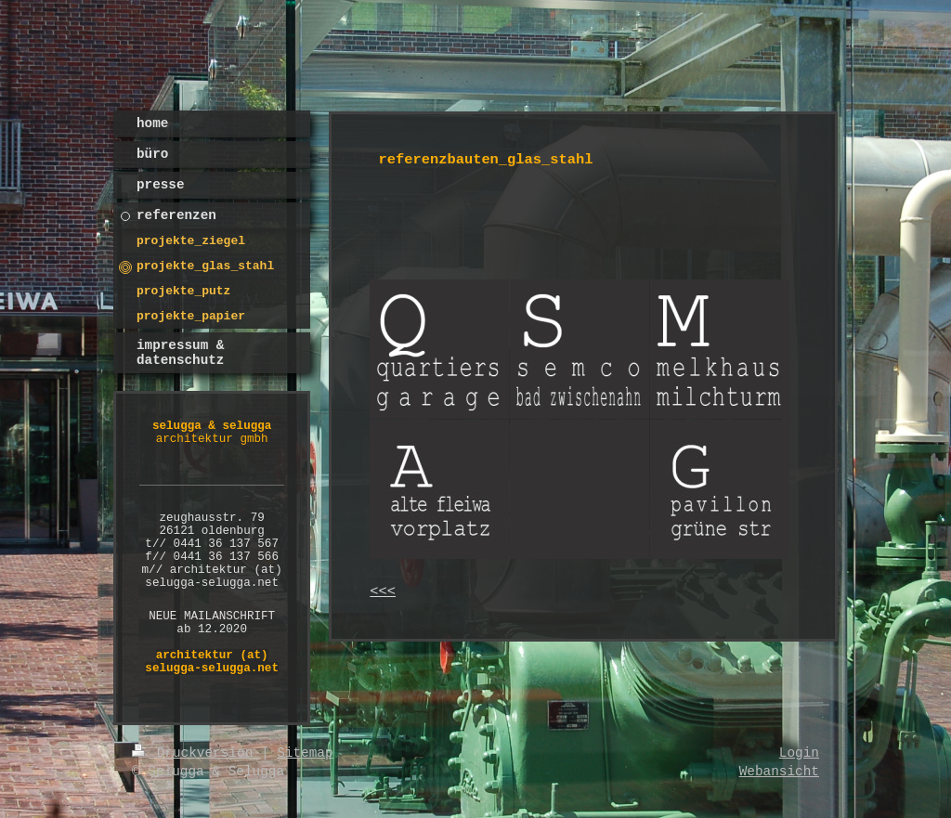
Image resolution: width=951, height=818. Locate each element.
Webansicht (779, 771)
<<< (383, 591)
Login (799, 753)
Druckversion (196, 753)
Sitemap (304, 753)
